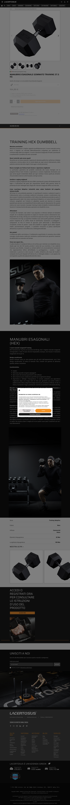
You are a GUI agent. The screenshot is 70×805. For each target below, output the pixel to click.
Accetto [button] (43, 410)
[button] (50, 390)
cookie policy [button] (27, 400)
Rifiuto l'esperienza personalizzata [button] (27, 411)
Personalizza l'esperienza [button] (35, 414)
